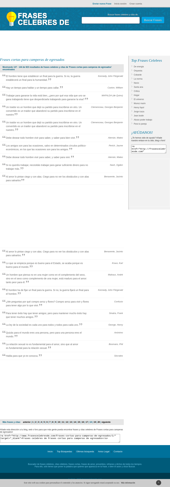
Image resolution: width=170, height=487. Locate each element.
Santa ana (138, 87)
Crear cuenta (136, 4)
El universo (139, 99)
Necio (136, 83)
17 (87, 422)
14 (75, 422)
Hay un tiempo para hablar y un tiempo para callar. (32, 87)
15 (79, 422)
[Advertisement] (85, 43)
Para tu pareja (140, 124)
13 (71, 422)
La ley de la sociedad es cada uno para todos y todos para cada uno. (42, 324)
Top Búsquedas (64, 453)
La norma (138, 79)
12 (67, 422)
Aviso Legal (103, 453)
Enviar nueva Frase (102, 4)
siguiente (106, 422)
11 (63, 422)
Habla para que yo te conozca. (22, 355)
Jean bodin (139, 115)
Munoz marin (140, 103)
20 (99, 422)
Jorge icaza (139, 111)
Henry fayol (139, 107)
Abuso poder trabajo (143, 120)
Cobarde (138, 75)
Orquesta (138, 70)
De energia (139, 66)
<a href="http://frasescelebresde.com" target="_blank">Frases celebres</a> (148, 150)
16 (83, 422)
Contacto (118, 453)
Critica (137, 91)
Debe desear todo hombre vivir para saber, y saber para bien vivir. (40, 137)
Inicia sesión (120, 4)
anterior (27, 422)
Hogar (136, 95)
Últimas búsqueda (85, 453)
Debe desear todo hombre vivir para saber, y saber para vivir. (38, 157)
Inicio (50, 453)
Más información (128, 483)
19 (95, 422)
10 (59, 422)
